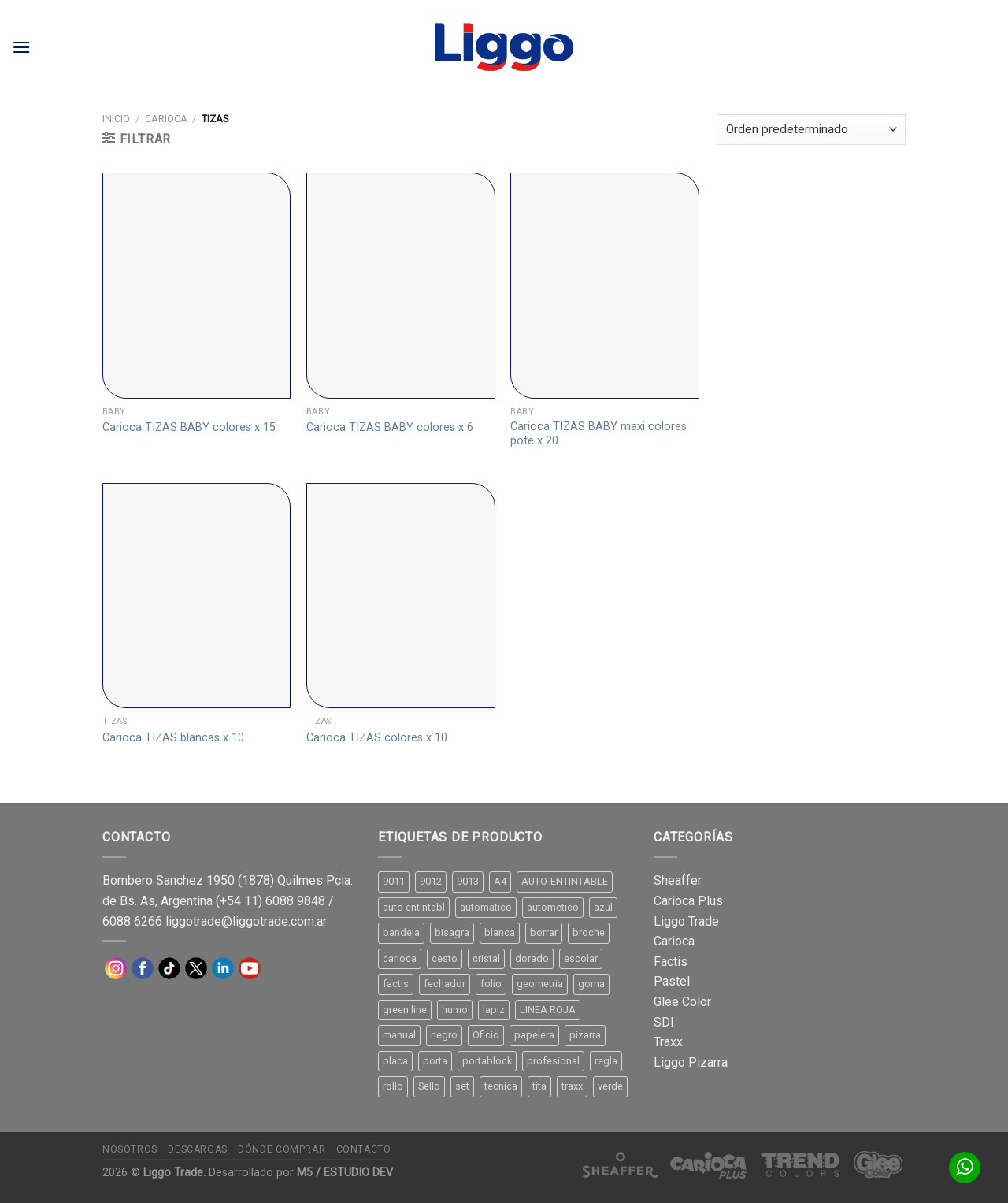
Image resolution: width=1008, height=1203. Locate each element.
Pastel (672, 981)
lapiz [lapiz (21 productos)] (494, 1009)
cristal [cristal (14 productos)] (486, 958)
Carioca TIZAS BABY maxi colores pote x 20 (598, 434)
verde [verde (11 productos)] (610, 1086)
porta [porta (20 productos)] (435, 1061)
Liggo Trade (686, 921)
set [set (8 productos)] (462, 1086)
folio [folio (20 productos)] (491, 984)
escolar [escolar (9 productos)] (581, 958)
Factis (670, 961)
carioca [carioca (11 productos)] (400, 958)
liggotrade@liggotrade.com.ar (246, 921)
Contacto (363, 1149)
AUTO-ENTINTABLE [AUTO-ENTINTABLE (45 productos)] (564, 881)
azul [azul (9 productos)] (603, 907)
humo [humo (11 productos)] (455, 1009)
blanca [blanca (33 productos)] (499, 932)
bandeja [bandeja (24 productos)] (401, 932)
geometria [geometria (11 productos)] (540, 984)
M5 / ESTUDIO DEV (345, 1172)
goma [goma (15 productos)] (591, 984)
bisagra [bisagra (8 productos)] (452, 932)
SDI (664, 1022)
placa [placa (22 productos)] (395, 1061)
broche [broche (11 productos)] (589, 932)
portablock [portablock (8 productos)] (487, 1061)
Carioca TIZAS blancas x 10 (173, 737)
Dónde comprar (281, 1149)
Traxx (668, 1041)
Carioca (166, 118)
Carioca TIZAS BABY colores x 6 (389, 427)
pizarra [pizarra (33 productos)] (585, 1035)
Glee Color (682, 1001)
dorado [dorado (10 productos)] (532, 958)
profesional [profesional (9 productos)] (553, 1061)
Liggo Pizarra (691, 1062)
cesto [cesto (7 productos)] (445, 958)
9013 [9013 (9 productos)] (468, 881)
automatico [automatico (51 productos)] (486, 907)
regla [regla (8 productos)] (606, 1061)
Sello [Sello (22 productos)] (429, 1086)
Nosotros (130, 1149)
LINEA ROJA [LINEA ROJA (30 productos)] (548, 1009)
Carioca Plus (688, 900)
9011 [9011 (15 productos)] (394, 881)
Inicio (116, 118)
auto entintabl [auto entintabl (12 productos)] (414, 907)
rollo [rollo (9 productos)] (393, 1086)
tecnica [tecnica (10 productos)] (500, 1086)
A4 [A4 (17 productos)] (500, 881)
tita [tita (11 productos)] (539, 1086)
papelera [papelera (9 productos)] (534, 1035)
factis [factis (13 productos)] (396, 984)
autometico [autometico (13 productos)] (553, 907)
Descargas (198, 1149)
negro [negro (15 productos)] (444, 1035)
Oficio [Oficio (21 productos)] (485, 1035)
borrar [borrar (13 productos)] (544, 932)
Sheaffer (678, 880)
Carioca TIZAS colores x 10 (376, 737)
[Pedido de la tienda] (811, 129)
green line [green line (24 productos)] (405, 1009)
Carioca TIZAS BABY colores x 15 (189, 427)
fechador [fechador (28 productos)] (444, 984)
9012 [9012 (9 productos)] (431, 881)
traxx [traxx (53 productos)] (572, 1086)
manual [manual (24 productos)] (399, 1035)
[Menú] (21, 47)
